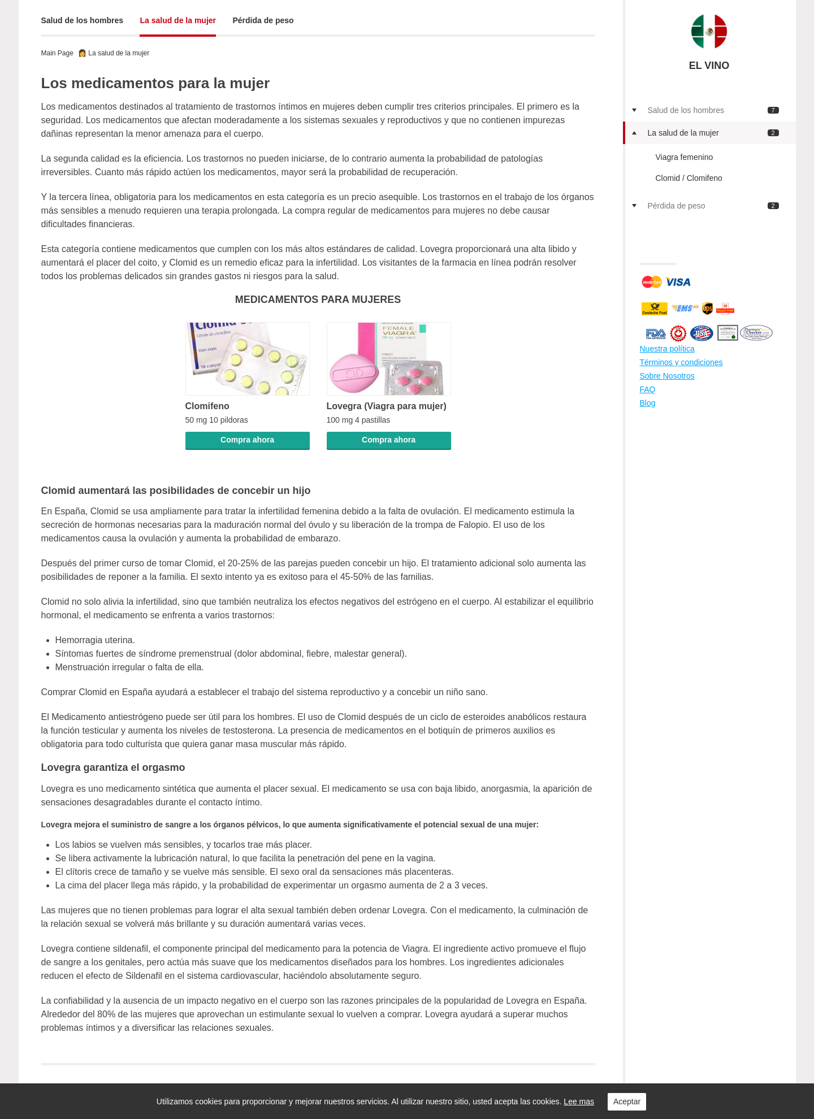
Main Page (57, 53)
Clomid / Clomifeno (689, 178)
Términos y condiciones (681, 362)
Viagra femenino (684, 157)
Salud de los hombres (82, 20)
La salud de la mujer (178, 20)
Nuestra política (667, 348)
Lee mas (579, 1101)
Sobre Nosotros (667, 375)
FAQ (648, 389)
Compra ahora (247, 439)
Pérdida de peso (263, 20)
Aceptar (626, 1101)
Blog (648, 402)
